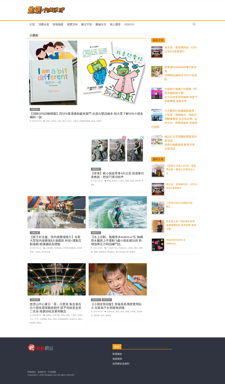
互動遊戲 (49, 248)
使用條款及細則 (121, 363)
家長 (122, 312)
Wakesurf (122, 248)
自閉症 (99, 121)
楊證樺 (96, 315)
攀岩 (136, 248)
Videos (129, 24)
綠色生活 (73, 319)
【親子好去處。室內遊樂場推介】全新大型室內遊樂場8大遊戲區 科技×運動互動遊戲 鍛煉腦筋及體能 (56, 240)
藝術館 (32, 323)
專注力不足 (66, 121)
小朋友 (75, 121)
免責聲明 (117, 359)
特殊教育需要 (84, 121)
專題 (127, 312)
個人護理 (115, 24)
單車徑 (114, 181)
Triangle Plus (112, 248)
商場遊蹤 (58, 24)
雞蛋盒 (39, 323)
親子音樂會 (130, 252)
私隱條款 (117, 354)
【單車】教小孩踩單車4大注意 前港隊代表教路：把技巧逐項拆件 (117, 175)
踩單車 (138, 181)
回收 (68, 315)
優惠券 (48, 315)
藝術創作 (111, 252)
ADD (48, 121)
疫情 (102, 315)
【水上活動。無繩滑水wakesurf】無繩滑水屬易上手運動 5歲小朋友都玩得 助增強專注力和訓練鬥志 (117, 240)
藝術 (80, 319)
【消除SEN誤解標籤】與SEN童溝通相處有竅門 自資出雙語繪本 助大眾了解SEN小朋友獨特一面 (86, 115)
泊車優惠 (43, 319)
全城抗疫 (110, 312)
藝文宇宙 (86, 24)
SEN (59, 121)
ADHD (53, 121)
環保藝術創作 (63, 319)
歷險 (96, 252)
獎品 (50, 319)
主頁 (32, 24)
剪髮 (117, 312)
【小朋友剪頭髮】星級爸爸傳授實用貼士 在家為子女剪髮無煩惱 (116, 306)
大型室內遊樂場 (69, 248)
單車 (109, 181)
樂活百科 (106, 300)
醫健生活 (101, 24)
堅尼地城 (58, 248)
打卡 (36, 319)
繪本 (93, 121)
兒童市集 (56, 315)
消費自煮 (43, 24)
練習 (127, 181)
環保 (55, 319)
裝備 (132, 181)
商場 (63, 315)
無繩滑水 (102, 252)
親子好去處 (45, 252)
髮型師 (108, 315)
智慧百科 (72, 24)
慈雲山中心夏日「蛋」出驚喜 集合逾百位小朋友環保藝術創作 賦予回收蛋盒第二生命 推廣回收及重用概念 (55, 307)
